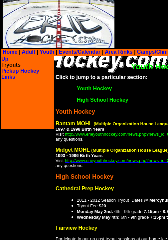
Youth (47, 52)
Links (8, 77)
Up (4, 59)
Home (10, 52)
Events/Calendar (79, 52)
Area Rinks (119, 52)
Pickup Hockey (20, 71)
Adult (28, 52)
